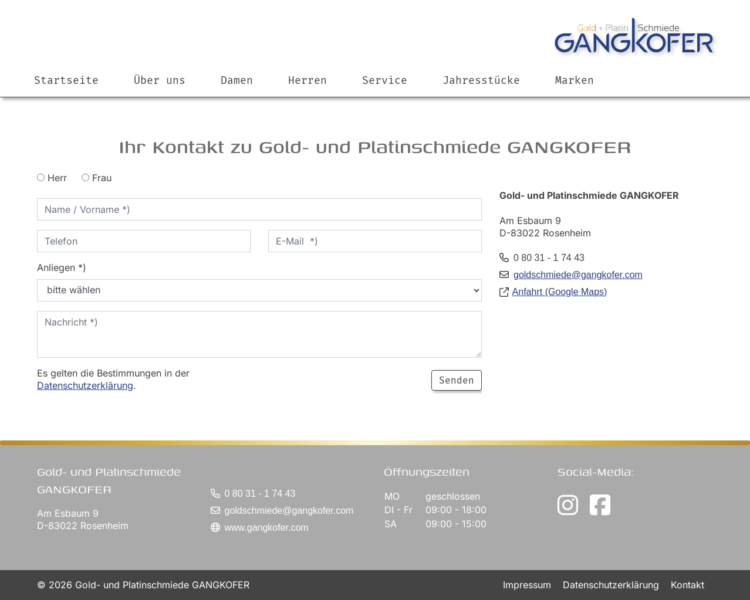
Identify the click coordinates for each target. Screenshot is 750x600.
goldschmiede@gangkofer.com (578, 275)
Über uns (159, 80)
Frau (97, 178)
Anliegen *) (61, 267)
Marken (574, 80)
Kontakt (687, 585)
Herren (307, 80)
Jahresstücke (481, 80)
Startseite (66, 80)
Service (384, 80)
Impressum (528, 585)
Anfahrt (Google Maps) (559, 292)
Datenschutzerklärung (85, 385)
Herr (52, 178)
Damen (237, 80)
